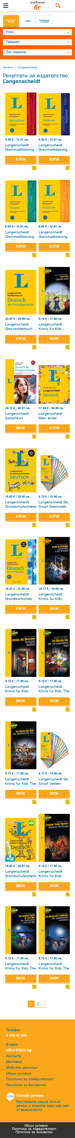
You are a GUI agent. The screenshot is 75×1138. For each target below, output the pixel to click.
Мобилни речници (21, 1068)
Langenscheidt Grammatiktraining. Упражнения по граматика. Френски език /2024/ (53, 148)
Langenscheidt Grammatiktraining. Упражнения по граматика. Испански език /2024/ (53, 235)
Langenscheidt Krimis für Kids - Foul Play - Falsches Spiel (51, 327)
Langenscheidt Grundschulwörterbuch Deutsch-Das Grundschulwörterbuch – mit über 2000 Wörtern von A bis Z (20, 505)
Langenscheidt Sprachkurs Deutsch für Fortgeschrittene (18, 416)
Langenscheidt (27, 67)
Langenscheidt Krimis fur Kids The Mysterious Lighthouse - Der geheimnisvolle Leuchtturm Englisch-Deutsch (54, 967)
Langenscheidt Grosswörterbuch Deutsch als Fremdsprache (18, 327)
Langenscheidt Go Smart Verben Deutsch (53, 782)
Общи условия (18, 1073)
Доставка (14, 1062)
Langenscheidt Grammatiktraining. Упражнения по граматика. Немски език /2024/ (20, 235)
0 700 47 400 (17, 1036)
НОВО (27, 21)
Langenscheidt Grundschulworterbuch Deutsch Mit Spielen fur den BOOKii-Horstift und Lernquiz (20, 874)
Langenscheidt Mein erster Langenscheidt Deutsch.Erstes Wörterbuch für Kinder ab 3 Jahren (54, 416)
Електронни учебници (44, 21)
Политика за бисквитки (26, 1085)
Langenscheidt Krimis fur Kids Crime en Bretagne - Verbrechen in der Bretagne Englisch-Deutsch (54, 597)
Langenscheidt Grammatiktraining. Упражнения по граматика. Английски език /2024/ (20, 148)
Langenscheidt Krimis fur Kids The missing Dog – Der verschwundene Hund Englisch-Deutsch (54, 689)
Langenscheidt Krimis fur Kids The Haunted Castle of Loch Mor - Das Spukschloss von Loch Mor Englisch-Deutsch (20, 967)
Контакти (13, 1056)
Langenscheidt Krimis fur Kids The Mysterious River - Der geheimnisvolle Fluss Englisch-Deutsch (20, 782)
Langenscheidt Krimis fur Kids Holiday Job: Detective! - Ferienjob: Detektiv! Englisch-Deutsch (20, 689)
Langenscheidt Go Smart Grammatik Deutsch (53, 505)
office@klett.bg (18, 1050)
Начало (8, 67)
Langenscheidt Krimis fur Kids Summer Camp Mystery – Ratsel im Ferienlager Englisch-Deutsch (53, 874)
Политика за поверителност (30, 1079)
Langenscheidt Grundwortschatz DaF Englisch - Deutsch (18, 597)
